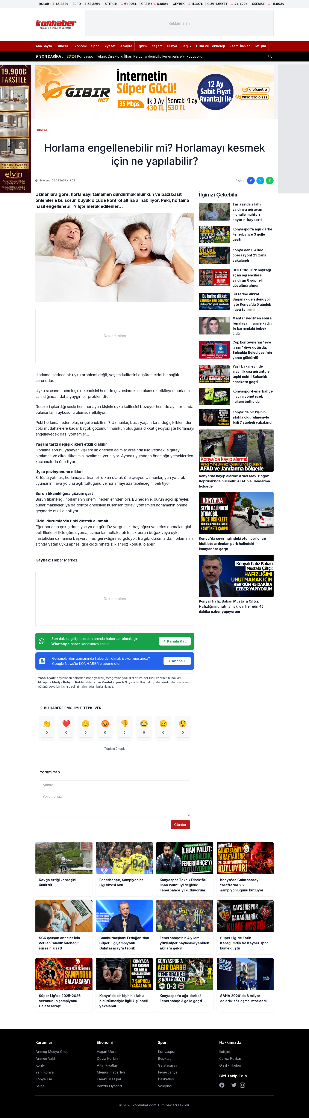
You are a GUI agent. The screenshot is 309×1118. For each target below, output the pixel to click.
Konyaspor (167, 1051)
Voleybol (165, 1086)
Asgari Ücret (107, 1051)
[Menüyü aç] (272, 46)
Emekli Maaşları (109, 1079)
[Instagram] (242, 1085)
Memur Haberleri (111, 1072)
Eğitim (142, 46)
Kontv (40, 1065)
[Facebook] (221, 1085)
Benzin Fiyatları (109, 1086)
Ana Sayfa (43, 46)
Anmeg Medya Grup (51, 1051)
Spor (95, 46)
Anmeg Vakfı (45, 1058)
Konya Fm (43, 1079)
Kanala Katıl (174, 641)
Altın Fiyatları (107, 1065)
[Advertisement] (179, 23)
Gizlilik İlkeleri (230, 1065)
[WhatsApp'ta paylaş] (270, 180)
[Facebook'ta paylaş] (251, 180)
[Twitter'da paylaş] (260, 180)
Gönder (180, 824)
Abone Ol (177, 661)
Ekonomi (80, 46)
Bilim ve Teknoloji (210, 46)
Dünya (172, 46)
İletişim (260, 46)
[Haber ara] (270, 56)
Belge (39, 1086)
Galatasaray (167, 1065)
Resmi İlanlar (239, 46)
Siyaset (109, 46)
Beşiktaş (164, 1058)
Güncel (62, 46)
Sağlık (186, 46)
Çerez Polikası (230, 1058)
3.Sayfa (126, 46)
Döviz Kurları (107, 1058)
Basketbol (166, 1079)
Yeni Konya (44, 1072)
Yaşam (156, 46)
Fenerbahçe (167, 1072)
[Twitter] (233, 1085)
